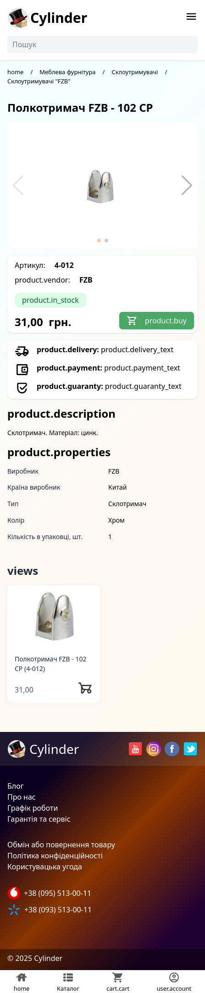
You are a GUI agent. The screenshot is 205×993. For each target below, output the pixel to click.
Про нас (21, 797)
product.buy (157, 320)
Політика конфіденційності (55, 856)
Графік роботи (32, 808)
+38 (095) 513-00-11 (57, 893)
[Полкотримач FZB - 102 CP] (53, 615)
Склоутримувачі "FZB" (39, 81)
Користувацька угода (44, 867)
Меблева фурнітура (67, 72)
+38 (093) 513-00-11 (58, 910)
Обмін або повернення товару (61, 845)
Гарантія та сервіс (39, 819)
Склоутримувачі (134, 72)
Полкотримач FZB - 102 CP (50, 664)
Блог (15, 786)
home (15, 72)
